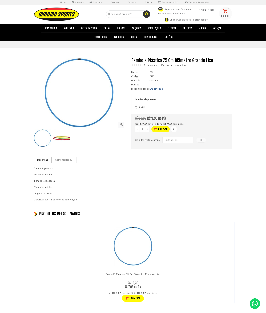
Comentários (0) (64, 160)
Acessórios (51, 28)
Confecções (154, 28)
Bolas (107, 28)
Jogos (202, 28)
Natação (217, 28)
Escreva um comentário (173, 65)
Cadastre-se (183, 20)
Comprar (160, 129)
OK (201, 139)
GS (151, 72)
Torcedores (150, 37)
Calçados (136, 28)
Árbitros (69, 28)
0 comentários (151, 65)
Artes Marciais (89, 28)
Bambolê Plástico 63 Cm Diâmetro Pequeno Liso (133, 274)
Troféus (167, 37)
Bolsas (120, 28)
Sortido (140, 107)
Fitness (172, 28)
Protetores (100, 37)
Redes (134, 37)
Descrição (42, 160)
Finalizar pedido (200, 20)
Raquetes (119, 37)
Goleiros (187, 28)
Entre (172, 20)
